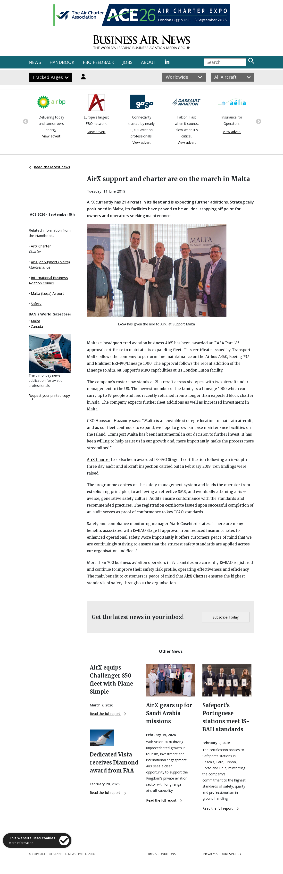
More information (21, 843)
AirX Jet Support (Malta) (50, 261)
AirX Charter (41, 246)
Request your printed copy (49, 396)
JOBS (128, 62)
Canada (37, 326)
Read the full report (108, 713)
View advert (51, 136)
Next (258, 121)
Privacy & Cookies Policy (222, 854)
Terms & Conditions (160, 854)
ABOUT (148, 62)
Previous (25, 121)
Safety (36, 303)
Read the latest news (49, 167)
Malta (35, 320)
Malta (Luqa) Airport (47, 293)
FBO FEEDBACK (98, 62)
